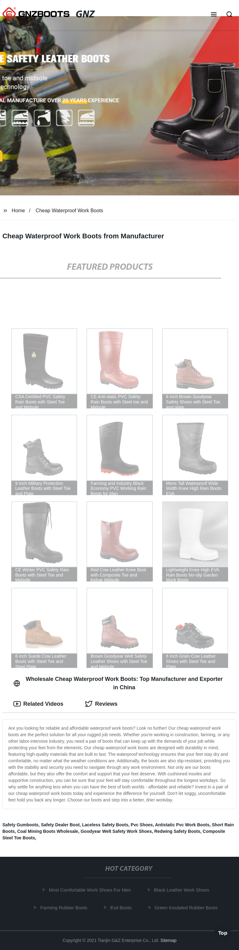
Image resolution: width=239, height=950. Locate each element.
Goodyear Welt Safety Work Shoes (116, 831)
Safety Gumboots (20, 824)
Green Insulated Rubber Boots (187, 907)
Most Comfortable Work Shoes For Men (91, 890)
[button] (214, 15)
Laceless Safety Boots (105, 824)
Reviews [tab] (101, 704)
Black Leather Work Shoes (182, 890)
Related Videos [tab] (38, 704)
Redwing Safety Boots (177, 831)
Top (222, 933)
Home (18, 210)
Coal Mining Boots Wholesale (47, 831)
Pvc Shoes (142, 824)
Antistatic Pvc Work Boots (182, 824)
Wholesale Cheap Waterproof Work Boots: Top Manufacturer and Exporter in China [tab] (118, 683)
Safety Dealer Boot (60, 824)
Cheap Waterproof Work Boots (69, 210)
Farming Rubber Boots (65, 907)
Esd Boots (122, 907)
